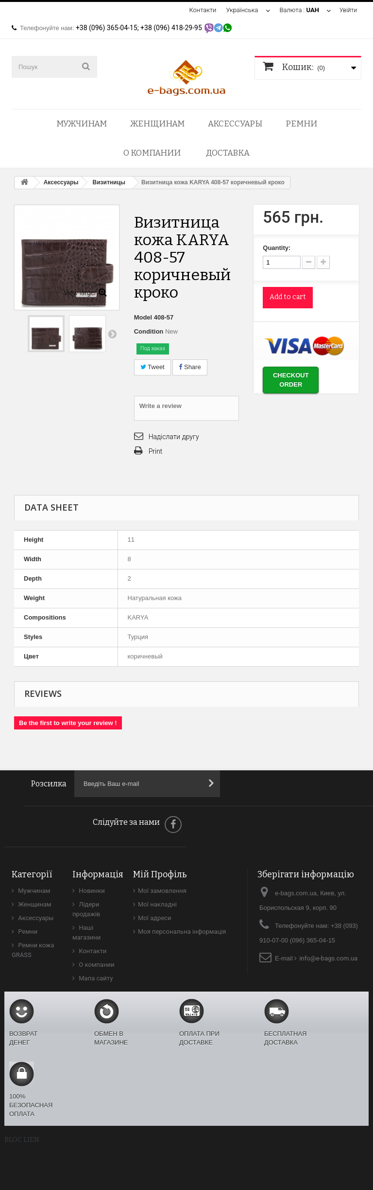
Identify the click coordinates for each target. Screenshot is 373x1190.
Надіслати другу (174, 437)
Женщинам (157, 124)
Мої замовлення (162, 890)
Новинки (91, 890)
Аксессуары (235, 124)
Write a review (160, 405)
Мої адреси (154, 918)
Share (190, 367)
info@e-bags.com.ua (328, 958)
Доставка (228, 153)
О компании (152, 153)
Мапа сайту (95, 978)
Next (112, 333)
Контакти (201, 10)
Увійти (347, 10)
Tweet (152, 367)
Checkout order (291, 380)
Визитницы (109, 182)
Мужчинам (81, 124)
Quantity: (276, 247)
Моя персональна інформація (182, 931)
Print (156, 451)
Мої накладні (157, 904)
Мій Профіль (160, 874)
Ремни (301, 124)
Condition (149, 331)
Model (143, 317)
